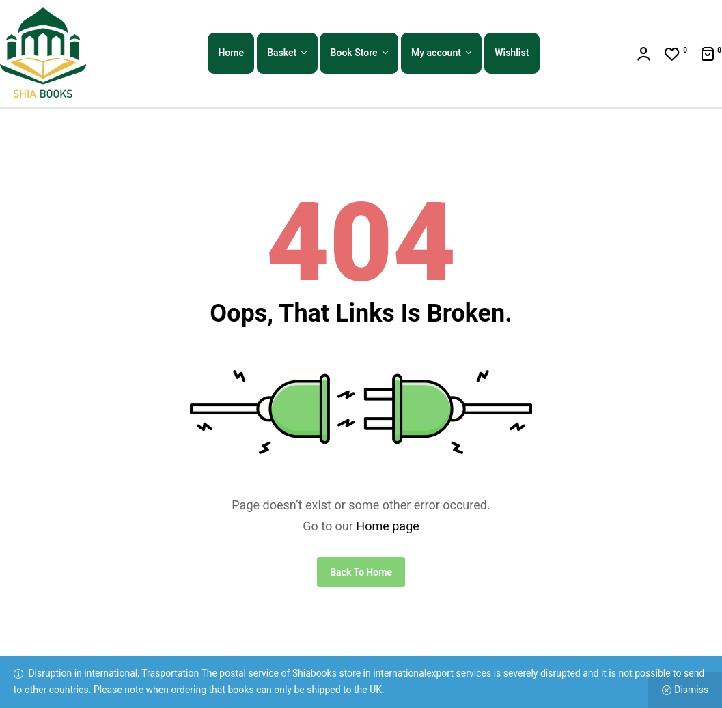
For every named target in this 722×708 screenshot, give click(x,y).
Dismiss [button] (691, 689)
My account (436, 52)
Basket (281, 52)
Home (231, 52)
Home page (387, 526)
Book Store (354, 52)
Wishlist (512, 52)
